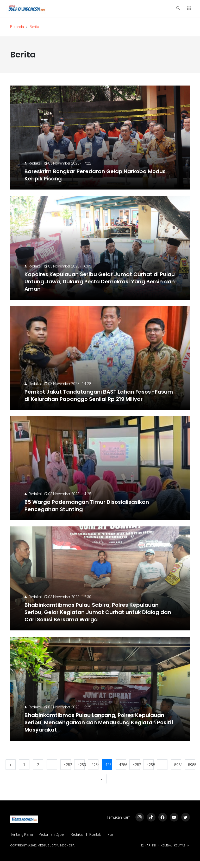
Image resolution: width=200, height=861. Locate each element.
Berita (34, 27)
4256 (122, 765)
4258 (150, 765)
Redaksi (35, 163)
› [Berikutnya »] (101, 779)
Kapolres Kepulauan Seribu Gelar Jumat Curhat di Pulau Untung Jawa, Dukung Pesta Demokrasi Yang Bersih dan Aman (99, 281)
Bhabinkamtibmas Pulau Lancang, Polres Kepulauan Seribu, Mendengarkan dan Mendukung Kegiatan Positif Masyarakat (98, 722)
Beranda (17, 27)
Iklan (110, 834)
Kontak (95, 834)
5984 (177, 765)
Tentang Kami (21, 834)
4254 (94, 765)
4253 (81, 765)
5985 (191, 765)
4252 (67, 765)
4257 (136, 765)
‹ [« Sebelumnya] (10, 765)
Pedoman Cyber (52, 834)
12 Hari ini (149, 845)
